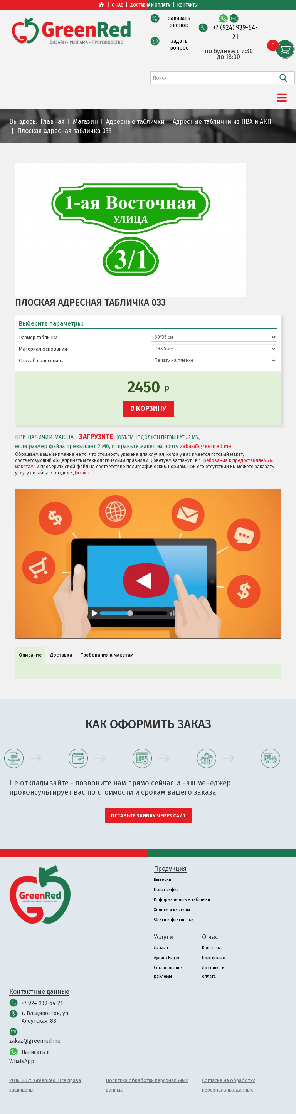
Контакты (187, 5)
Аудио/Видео (167, 957)
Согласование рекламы (168, 972)
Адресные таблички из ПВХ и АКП (222, 121)
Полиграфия (166, 889)
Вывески (162, 879)
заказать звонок (179, 22)
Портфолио (213, 957)
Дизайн (81, 473)
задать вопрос (179, 44)
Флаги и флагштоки (173, 919)
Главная (52, 121)
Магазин (85, 121)
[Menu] (282, 97)
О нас (117, 5)
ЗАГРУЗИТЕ (96, 437)
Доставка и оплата (150, 5)
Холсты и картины (172, 909)
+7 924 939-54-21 (42, 1003)
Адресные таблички (135, 121)
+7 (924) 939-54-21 (235, 32)
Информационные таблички (182, 899)
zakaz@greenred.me (205, 446)
